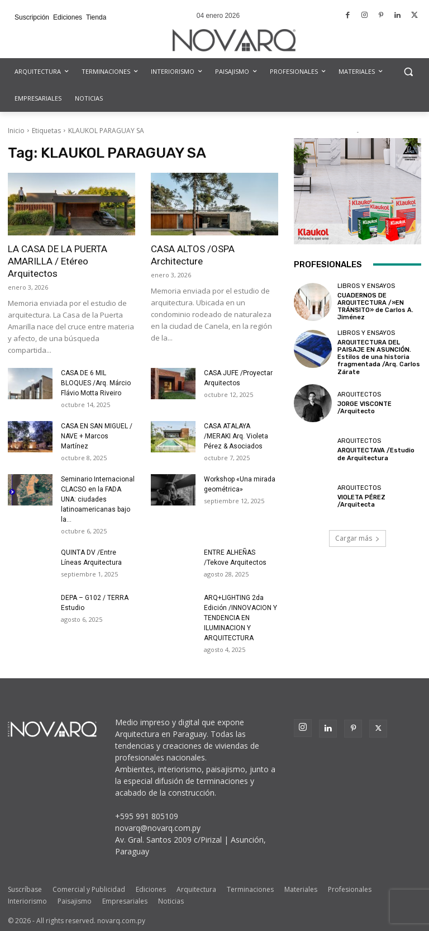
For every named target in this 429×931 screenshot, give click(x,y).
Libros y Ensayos (366, 286)
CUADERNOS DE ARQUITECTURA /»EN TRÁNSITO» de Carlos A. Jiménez (375, 307)
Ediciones (151, 889)
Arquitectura (196, 889)
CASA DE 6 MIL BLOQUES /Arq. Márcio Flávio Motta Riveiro (96, 383)
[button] (408, 72)
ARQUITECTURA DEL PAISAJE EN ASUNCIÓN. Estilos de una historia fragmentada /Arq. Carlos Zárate (378, 356)
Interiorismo (27, 901)
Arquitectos (359, 394)
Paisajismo (75, 901)
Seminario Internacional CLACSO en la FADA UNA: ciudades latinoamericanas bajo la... (98, 499)
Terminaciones (250, 889)
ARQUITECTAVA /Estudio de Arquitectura (375, 454)
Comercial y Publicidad (89, 889)
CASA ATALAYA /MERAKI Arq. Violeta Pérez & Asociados (236, 436)
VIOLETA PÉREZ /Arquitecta (361, 500)
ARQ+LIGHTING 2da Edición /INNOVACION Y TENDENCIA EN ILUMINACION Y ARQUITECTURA (240, 618)
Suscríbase (25, 889)
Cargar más (357, 537)
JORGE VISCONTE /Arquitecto (364, 407)
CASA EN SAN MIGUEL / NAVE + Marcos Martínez (96, 436)
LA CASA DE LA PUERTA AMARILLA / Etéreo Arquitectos (57, 261)
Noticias (171, 901)
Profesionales (349, 889)
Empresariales (124, 901)
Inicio (16, 130)
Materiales (300, 889)
